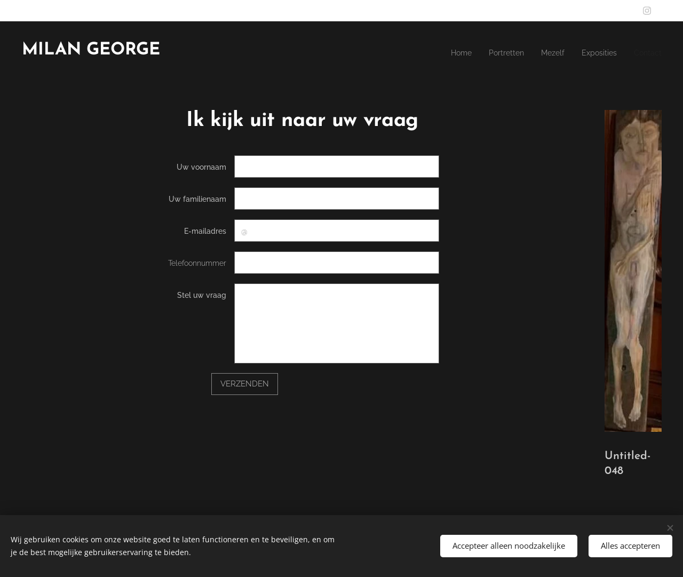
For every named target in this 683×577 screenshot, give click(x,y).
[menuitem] (596, 54)
